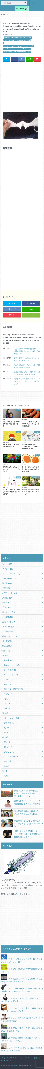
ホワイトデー (11, 756)
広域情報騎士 (15, 1065)
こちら (17, 894)
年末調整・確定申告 (13, 689)
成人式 (8, 699)
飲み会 (7, 646)
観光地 (7, 583)
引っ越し (7, 617)
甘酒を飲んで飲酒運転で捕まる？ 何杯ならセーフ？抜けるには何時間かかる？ (27, 381)
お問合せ (33, 3)
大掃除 (8, 679)
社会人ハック (9, 636)
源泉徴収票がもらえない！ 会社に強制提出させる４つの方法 (27, 359)
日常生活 (7, 631)
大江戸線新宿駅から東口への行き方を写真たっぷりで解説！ (27, 366)
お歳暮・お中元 (12, 665)
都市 (6, 588)
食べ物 (7, 641)
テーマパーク (9, 578)
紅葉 (7, 775)
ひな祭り (9, 751)
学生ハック (8, 612)
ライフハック (9, 593)
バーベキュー (11, 718)
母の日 (8, 766)
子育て (6, 607)
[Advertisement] (22, 87)
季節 (5, 650)
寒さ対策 (9, 684)
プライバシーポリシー (23, 1058)
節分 (7, 708)
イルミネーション (11, 573)
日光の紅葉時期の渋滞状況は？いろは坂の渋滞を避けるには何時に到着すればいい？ (27, 351)
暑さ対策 (9, 723)
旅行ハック (8, 622)
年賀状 (8, 694)
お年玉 (8, 660)
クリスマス (10, 670)
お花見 (8, 747)
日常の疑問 (8, 626)
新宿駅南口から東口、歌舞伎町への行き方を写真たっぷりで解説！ (27, 373)
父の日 (8, 727)
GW (7, 742)
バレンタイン (11, 674)
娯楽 (5, 602)
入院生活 (7, 598)
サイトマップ (7, 1058)
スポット (7, 564)
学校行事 (9, 761)
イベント (7, 569)
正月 (7, 703)
